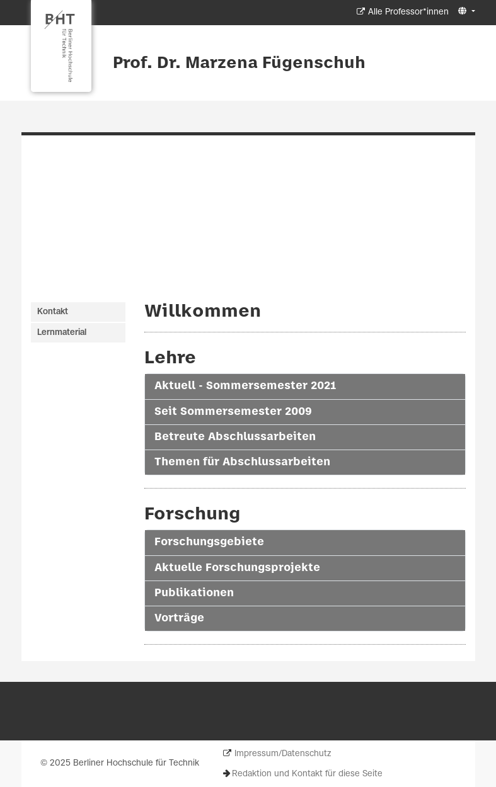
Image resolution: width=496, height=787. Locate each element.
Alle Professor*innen (408, 12)
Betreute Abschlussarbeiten (235, 437)
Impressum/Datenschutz (282, 754)
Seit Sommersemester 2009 (233, 412)
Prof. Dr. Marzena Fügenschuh (239, 63)
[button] (465, 11)
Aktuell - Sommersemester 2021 (245, 386)
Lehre (170, 358)
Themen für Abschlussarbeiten (242, 462)
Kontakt (52, 312)
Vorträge (179, 618)
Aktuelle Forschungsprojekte (237, 568)
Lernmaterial (61, 333)
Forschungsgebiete (209, 542)
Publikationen (194, 593)
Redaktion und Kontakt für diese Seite (307, 774)
